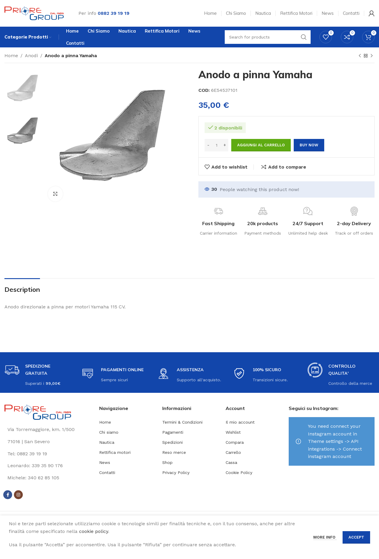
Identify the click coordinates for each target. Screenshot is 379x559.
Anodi (31, 55)
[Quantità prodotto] (216, 145)
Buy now (309, 145)
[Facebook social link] (7, 494)
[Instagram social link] (18, 494)
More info (325, 537)
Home (11, 55)
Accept (356, 537)
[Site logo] (34, 13)
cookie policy (93, 531)
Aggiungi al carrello (261, 145)
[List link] (47, 454)
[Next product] (372, 56)
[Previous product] (360, 56)
